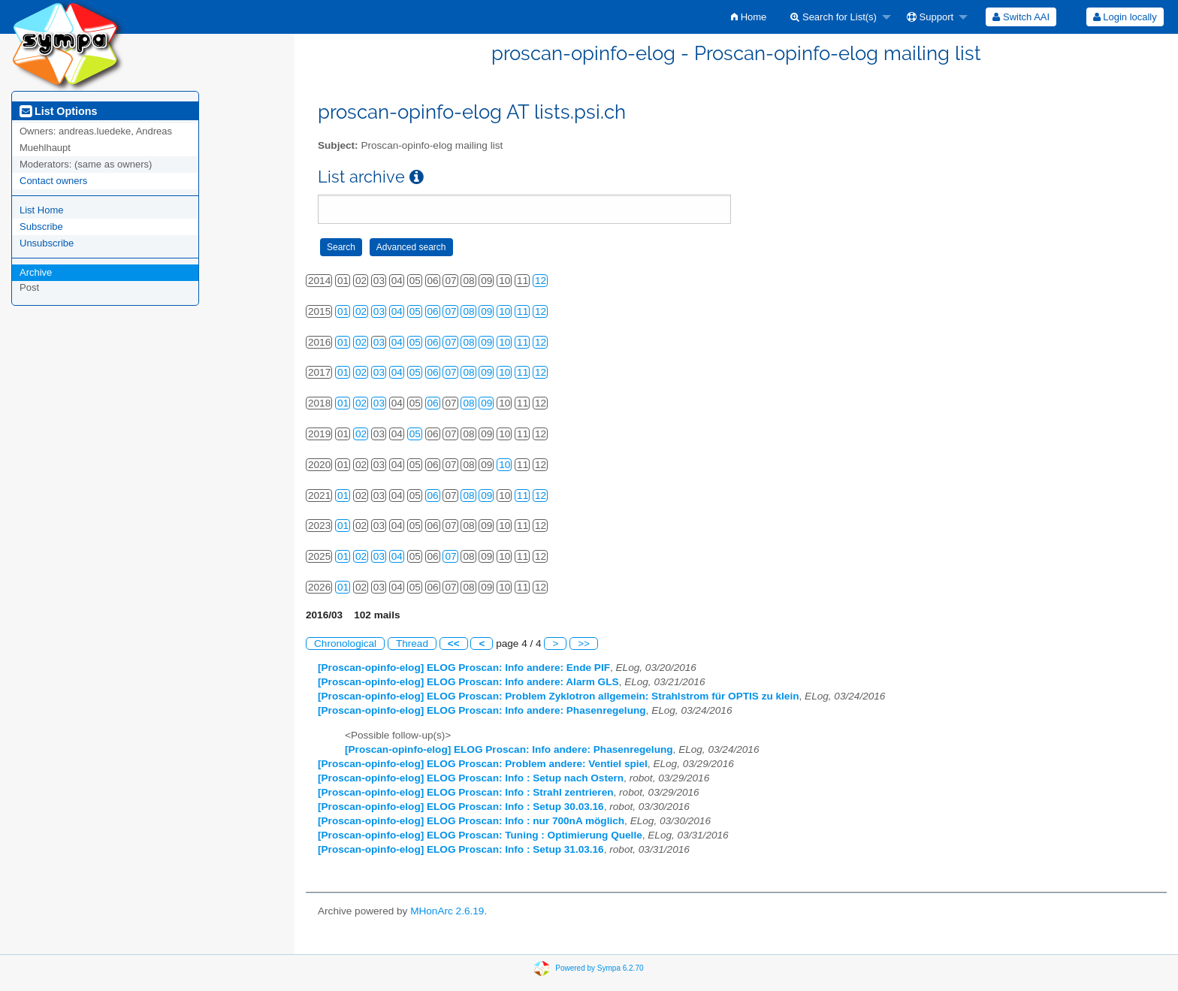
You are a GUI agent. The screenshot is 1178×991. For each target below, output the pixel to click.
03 (379, 311)
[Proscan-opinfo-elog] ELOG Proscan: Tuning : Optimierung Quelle (480, 835)
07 (450, 311)
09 (486, 311)
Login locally (1125, 17)
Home (748, 17)
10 (504, 311)
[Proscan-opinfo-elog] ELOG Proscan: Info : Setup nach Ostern (471, 778)
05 (415, 311)
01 (343, 311)
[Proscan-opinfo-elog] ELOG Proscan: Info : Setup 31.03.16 (461, 849)
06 (433, 311)
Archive (36, 272)
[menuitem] (748, 17)
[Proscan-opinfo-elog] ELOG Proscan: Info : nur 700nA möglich (471, 820)
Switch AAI (1021, 17)
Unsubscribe (47, 243)
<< (454, 643)
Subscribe (41, 226)
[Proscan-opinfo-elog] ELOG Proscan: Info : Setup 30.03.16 (461, 806)
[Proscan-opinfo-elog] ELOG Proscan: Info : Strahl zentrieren (466, 792)
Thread (412, 643)
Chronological (345, 643)
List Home (42, 210)
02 (361, 311)
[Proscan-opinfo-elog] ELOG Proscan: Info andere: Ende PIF (464, 667)
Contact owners (53, 180)
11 (522, 311)
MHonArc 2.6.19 (447, 911)
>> (584, 643)
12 (540, 280)
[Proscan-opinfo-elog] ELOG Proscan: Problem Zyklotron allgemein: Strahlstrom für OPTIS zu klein (558, 696)
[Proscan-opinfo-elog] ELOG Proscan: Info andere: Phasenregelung (482, 710)
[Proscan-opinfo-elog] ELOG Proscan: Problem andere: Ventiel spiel (483, 763)
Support (930, 17)
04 (397, 311)
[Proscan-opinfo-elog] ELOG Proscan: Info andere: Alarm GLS (468, 681)
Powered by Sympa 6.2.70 (599, 967)
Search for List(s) (833, 17)
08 (468, 311)
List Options (58, 111)
